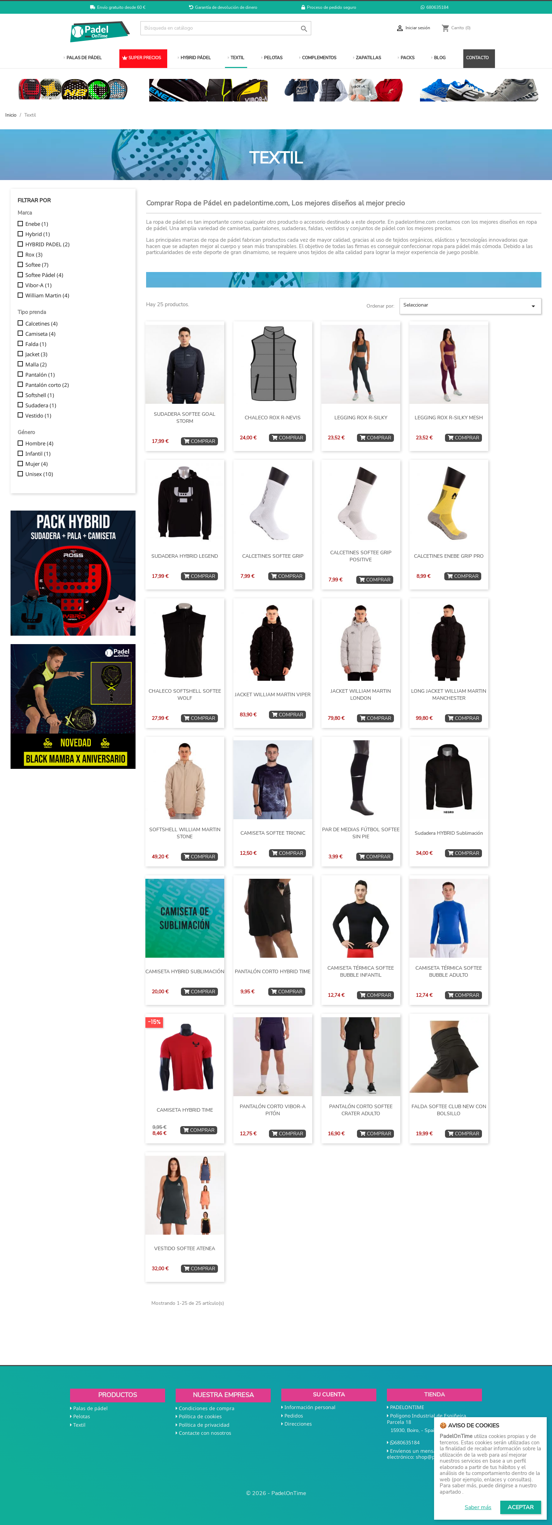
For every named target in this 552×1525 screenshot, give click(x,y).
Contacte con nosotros (205, 1433)
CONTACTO (477, 58)
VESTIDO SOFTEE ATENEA (184, 1248)
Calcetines (41, 324)
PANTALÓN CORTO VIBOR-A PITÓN (273, 1110)
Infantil (38, 454)
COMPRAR (199, 441)
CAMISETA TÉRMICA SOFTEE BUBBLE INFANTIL (360, 971)
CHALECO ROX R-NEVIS (273, 417)
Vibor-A (38, 285)
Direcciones (298, 1423)
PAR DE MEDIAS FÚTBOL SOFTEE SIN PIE (361, 833)
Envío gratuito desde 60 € (117, 7)
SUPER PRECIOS (141, 58)
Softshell (39, 395)
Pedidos (293, 1415)
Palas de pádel (90, 1408)
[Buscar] (225, 28)
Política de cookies (200, 1416)
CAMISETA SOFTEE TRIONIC (272, 833)
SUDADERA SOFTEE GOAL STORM (184, 418)
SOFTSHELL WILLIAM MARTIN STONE (184, 833)
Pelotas (81, 1416)
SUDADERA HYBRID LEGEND (184, 556)
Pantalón (40, 375)
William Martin (47, 295)
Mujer (36, 464)
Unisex (39, 474)
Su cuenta (329, 1395)
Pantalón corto (47, 385)
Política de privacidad (204, 1424)
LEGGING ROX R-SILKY (360, 417)
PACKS (406, 58)
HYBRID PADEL (47, 244)
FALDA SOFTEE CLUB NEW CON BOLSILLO (449, 1110)
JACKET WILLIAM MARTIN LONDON (361, 695)
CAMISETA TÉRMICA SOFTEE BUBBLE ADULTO (448, 971)
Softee (37, 265)
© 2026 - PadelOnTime (276, 1493)
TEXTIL (236, 58)
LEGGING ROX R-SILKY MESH (449, 417)
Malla (36, 365)
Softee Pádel (44, 275)
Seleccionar (470, 306)
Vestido (38, 416)
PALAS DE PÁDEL (83, 58)
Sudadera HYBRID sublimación (449, 833)
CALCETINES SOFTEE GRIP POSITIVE (360, 556)
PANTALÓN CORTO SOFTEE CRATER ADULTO (361, 1110)
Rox (34, 255)
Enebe (36, 224)
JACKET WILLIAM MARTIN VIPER (272, 694)
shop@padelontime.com (444, 1456)
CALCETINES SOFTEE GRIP (272, 556)
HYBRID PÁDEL (194, 58)
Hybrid (37, 234)
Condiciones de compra (206, 1408)
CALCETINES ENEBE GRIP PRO (449, 556)
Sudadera (40, 405)
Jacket (36, 354)
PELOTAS (271, 58)
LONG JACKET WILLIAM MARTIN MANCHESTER (448, 695)
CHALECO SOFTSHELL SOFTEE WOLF (185, 695)
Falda (35, 344)
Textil (79, 1424)
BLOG (438, 58)
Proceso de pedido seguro (328, 7)
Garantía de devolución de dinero (223, 7)
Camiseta (40, 334)
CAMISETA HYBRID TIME (185, 1110)
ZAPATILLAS (367, 58)
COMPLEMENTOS (317, 58)
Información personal (309, 1407)
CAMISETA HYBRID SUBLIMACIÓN (184, 971)
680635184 (434, 7)
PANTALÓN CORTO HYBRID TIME (272, 971)
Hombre (39, 443)
